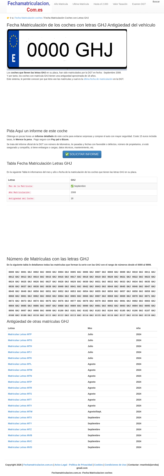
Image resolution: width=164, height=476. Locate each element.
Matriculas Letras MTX (20, 417)
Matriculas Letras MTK (20, 358)
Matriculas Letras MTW (20, 411)
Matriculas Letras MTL (20, 364)
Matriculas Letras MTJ (20, 352)
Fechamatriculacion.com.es (38, 464)
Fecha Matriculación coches (28, 18)
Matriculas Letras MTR (20, 388)
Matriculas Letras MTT (20, 399)
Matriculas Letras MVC (20, 441)
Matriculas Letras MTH (20, 346)
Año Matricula (61, 4)
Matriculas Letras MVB (20, 435)
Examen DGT (139, 4)
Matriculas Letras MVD (20, 447)
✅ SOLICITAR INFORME (82, 154)
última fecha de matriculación (98, 79)
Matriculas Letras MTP (20, 382)
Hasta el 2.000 (101, 4)
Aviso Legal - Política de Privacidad (74, 464)
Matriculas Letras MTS (20, 393)
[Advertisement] (82, 103)
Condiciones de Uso (116, 464)
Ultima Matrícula (81, 4)
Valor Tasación (120, 4)
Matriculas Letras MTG (20, 340)
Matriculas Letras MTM (20, 370)
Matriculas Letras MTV (20, 405)
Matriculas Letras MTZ (20, 429)
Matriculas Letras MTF (20, 334)
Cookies (98, 464)
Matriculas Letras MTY (20, 423)
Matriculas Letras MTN (20, 376)
